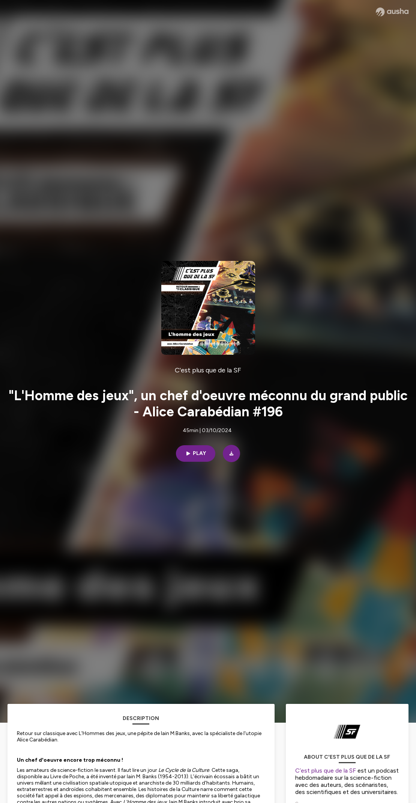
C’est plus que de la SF (325, 770)
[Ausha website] (392, 12)
